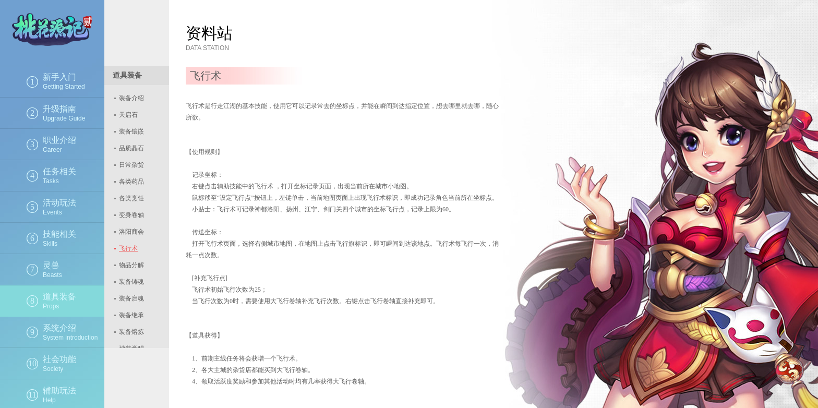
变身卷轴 (131, 215)
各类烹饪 (131, 198)
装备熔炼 (131, 331)
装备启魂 (131, 298)
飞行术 (128, 248)
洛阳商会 (131, 231)
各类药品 (131, 181)
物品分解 (131, 265)
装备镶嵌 (131, 131)
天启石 (128, 114)
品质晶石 (131, 148)
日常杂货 (131, 165)
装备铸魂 (131, 281)
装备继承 (131, 315)
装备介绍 (131, 98)
